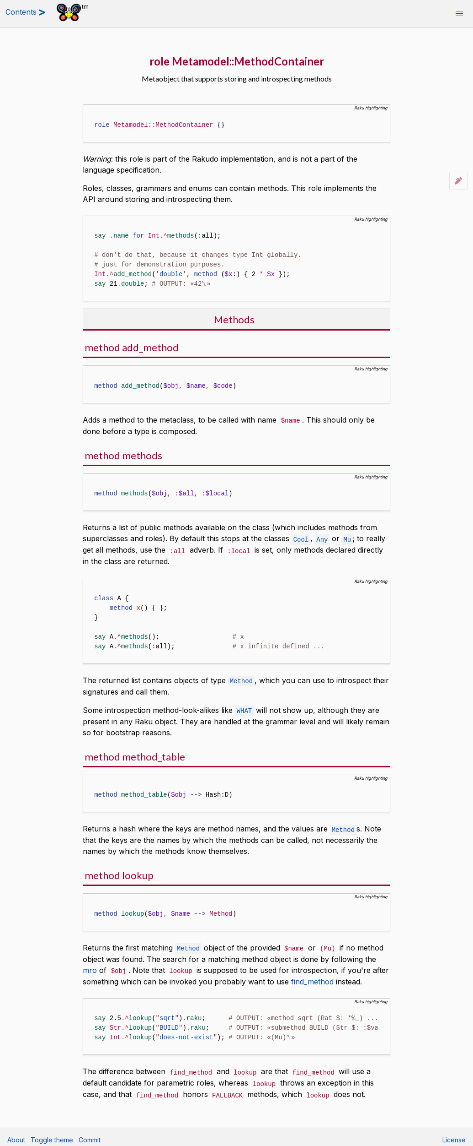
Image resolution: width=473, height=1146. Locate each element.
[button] (459, 13)
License (454, 1135)
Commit (90, 1135)
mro (90, 967)
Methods (234, 319)
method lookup (119, 872)
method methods (123, 455)
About (16, 1135)
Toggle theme (52, 1135)
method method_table (135, 754)
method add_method (132, 347)
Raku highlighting (371, 107)
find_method (312, 978)
